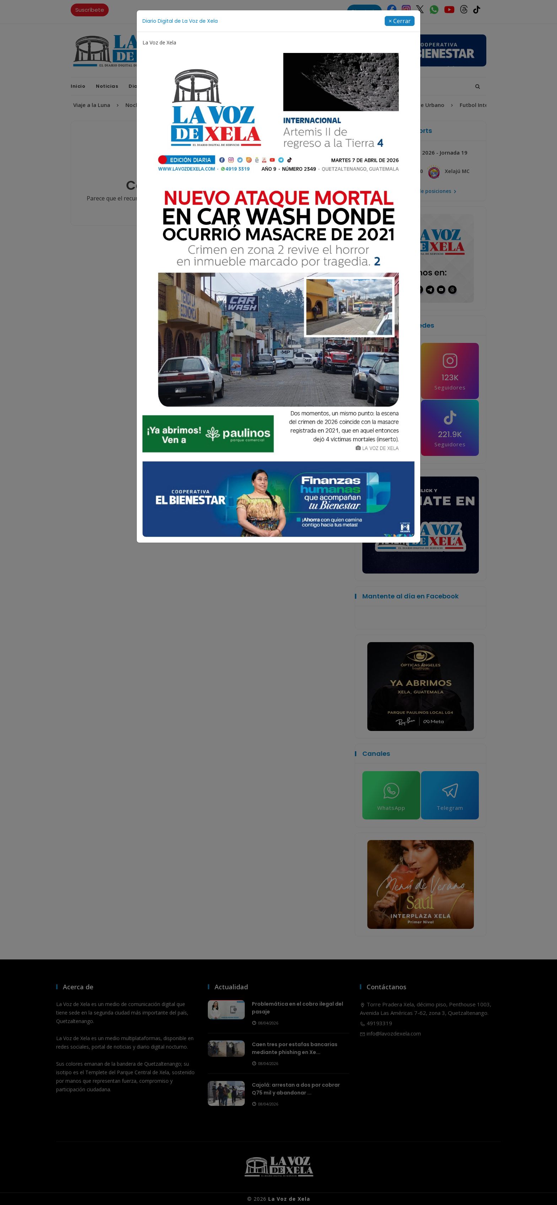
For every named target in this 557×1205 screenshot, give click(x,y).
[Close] (400, 21)
